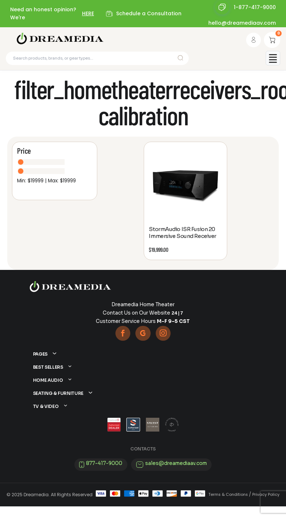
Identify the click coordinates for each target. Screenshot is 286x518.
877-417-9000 (104, 475)
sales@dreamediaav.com (176, 475)
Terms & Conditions (228, 506)
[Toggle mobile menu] (273, 60)
